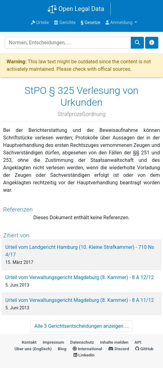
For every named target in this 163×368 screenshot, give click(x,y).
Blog (62, 348)
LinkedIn (84, 354)
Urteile (40, 22)
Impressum (53, 342)
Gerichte (65, 22)
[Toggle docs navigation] (151, 43)
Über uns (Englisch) (33, 348)
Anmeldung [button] (119, 22)
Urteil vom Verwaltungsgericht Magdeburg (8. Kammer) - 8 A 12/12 (79, 277)
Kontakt (29, 342)
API (138, 342)
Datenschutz (82, 342)
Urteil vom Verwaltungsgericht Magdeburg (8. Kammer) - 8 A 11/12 (79, 300)
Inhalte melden (114, 342)
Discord (118, 348)
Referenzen (18, 209)
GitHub (144, 348)
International (87, 348)
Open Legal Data (76, 9)
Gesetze (90, 22)
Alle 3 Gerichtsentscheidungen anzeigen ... (81, 326)
